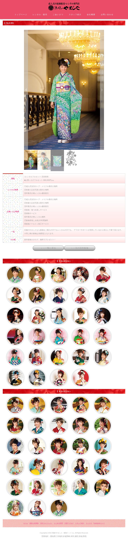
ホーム (25, 523)
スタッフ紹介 (75, 14)
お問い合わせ (107, 14)
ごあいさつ (58, 14)
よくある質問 (58, 523)
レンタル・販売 (40, 14)
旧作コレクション (46, 523)
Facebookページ (99, 523)
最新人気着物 (34, 523)
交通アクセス (69, 523)
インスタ (89, 523)
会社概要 (91, 14)
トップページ (21, 14)
